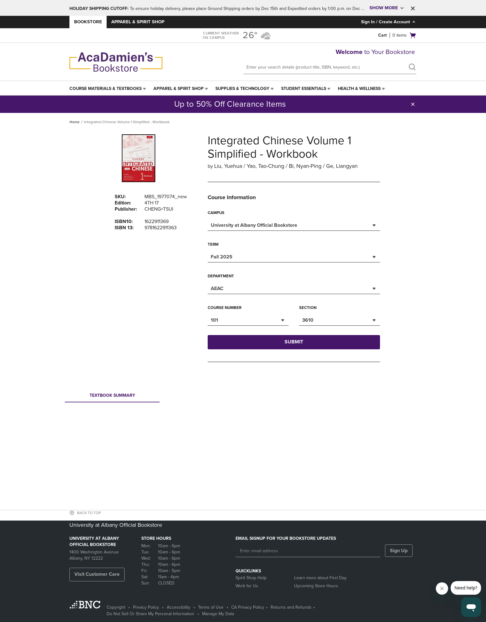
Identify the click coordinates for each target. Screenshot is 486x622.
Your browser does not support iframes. (244, 427)
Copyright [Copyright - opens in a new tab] (116, 607)
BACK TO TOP (89, 513)
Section (307, 307)
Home (74, 122)
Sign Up (399, 551)
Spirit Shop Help (251, 577)
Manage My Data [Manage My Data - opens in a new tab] (218, 613)
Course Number (224, 307)
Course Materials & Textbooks (105, 88)
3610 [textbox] (307, 320)
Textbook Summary (112, 397)
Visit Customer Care (97, 574)
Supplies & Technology (242, 88)
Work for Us (247, 585)
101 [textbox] (214, 320)
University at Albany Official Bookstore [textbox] (254, 225)
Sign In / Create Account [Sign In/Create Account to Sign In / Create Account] (389, 22)
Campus (216, 212)
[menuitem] (108, 88)
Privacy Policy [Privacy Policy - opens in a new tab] (146, 607)
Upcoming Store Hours (316, 585)
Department (221, 276)
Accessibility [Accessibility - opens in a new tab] (178, 607)
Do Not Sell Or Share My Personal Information (150, 613)
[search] (412, 67)
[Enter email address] (308, 551)
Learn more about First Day (320, 577)
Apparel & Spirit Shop (137, 22)
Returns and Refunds (291, 607)
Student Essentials (303, 88)
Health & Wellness (359, 88)
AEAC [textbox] (217, 288)
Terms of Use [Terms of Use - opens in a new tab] (210, 607)
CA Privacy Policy (247, 607)
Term (213, 244)
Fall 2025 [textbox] (221, 257)
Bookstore (88, 22)
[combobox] (294, 224)
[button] (413, 8)
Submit (294, 342)
